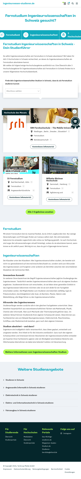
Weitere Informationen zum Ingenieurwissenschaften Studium (36, 352)
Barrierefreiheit (57, 469)
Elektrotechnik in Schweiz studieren (21, 395)
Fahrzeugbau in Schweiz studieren (21, 410)
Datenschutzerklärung (22, 469)
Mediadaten (28, 437)
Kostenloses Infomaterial (43, 147)
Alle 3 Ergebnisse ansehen (40, 211)
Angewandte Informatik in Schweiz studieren (25, 387)
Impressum (7, 469)
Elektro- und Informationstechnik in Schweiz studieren (30, 403)
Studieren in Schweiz (15, 380)
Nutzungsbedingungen (40, 469)
